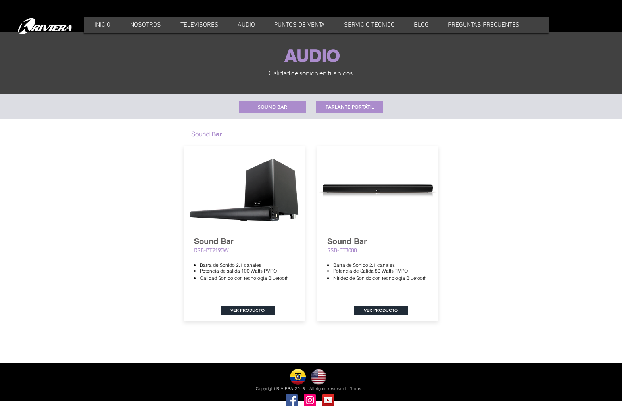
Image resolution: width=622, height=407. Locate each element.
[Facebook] (292, 400)
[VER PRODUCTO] (248, 310)
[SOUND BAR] (272, 107)
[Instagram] (310, 400)
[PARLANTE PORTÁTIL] (349, 107)
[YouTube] (328, 400)
